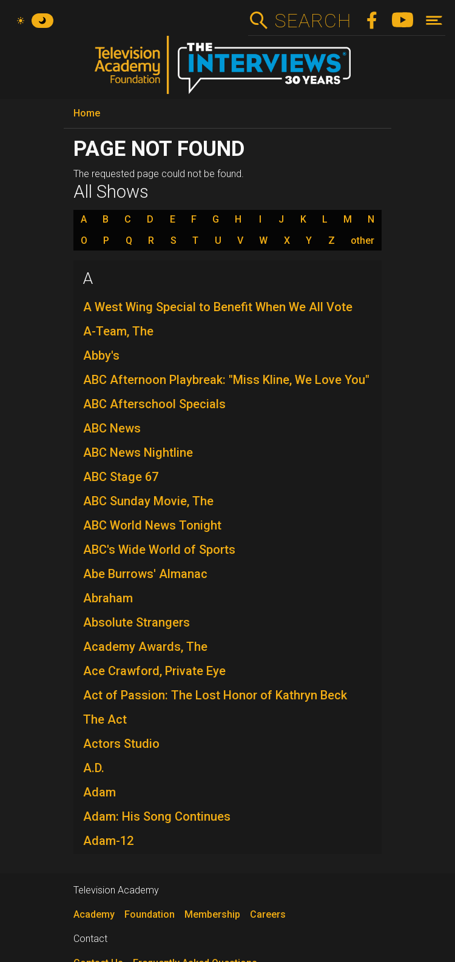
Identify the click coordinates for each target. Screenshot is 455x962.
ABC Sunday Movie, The (148, 501)
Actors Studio (121, 743)
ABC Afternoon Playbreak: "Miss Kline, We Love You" (226, 379)
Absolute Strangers (136, 622)
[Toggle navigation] (434, 20)
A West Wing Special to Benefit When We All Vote (217, 307)
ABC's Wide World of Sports (159, 549)
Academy (94, 914)
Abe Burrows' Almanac (145, 574)
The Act (105, 719)
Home (86, 113)
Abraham (108, 598)
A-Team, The (118, 331)
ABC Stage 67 (120, 476)
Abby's (101, 355)
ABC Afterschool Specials (154, 404)
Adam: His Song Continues (157, 816)
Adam (99, 792)
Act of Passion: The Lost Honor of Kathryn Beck (215, 695)
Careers (268, 914)
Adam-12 (108, 840)
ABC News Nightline (138, 452)
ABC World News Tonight (152, 525)
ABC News (112, 428)
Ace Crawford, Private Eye (154, 671)
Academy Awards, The (145, 646)
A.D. (93, 768)
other (362, 241)
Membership (212, 914)
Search (312, 20)
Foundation (149, 914)
